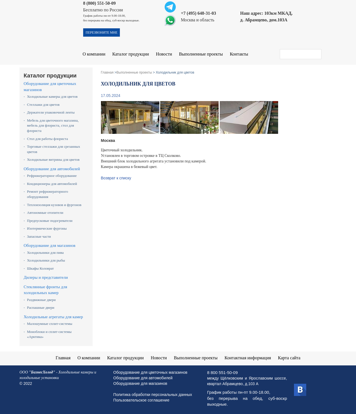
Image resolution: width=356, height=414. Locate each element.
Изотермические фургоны (47, 228)
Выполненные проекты (201, 54)
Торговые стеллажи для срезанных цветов (53, 149)
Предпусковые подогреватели (49, 221)
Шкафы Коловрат (40, 268)
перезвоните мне (102, 32)
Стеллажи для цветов (43, 104)
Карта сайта (289, 357)
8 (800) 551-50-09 (99, 3)
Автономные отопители (45, 212)
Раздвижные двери (41, 300)
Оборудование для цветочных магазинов (50, 86)
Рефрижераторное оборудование (52, 176)
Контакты (239, 54)
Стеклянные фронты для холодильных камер (45, 290)
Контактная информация (247, 357)
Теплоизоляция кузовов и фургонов (54, 205)
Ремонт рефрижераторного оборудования (47, 194)
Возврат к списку (116, 178)
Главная (63, 357)
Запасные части (39, 236)
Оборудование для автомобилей (52, 169)
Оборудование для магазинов (49, 245)
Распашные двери (40, 307)
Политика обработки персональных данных (152, 394)
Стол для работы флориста (47, 139)
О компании (94, 54)
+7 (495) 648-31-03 (198, 13)
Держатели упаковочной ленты (51, 112)
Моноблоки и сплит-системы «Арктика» (49, 334)
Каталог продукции (130, 54)
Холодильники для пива (45, 252)
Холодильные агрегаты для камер (53, 317)
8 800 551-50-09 (222, 372)
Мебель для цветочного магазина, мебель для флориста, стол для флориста (53, 125)
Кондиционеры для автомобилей (52, 184)
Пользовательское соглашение (141, 400)
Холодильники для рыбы (46, 260)
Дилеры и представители (46, 277)
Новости (164, 54)
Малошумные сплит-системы (49, 324)
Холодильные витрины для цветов (53, 159)
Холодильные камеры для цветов (52, 96)
